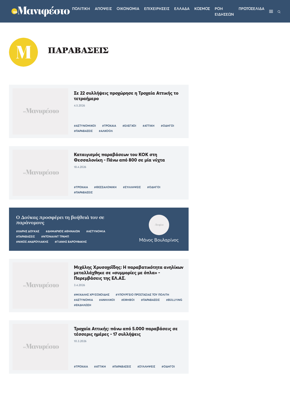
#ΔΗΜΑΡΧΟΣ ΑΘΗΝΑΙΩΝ (63, 231)
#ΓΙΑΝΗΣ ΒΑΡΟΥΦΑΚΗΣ (71, 241)
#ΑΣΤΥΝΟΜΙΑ (95, 231)
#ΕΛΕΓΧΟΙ (129, 125)
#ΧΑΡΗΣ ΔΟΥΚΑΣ (27, 231)
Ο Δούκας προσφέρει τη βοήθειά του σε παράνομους (60, 220)
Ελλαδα (182, 8)
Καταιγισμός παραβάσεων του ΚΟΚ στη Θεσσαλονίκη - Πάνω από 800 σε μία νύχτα (119, 157)
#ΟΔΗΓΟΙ (167, 125)
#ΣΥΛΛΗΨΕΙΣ (132, 187)
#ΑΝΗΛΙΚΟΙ (107, 300)
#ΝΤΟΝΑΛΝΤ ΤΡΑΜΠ (55, 236)
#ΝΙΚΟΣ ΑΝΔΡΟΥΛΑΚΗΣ (32, 241)
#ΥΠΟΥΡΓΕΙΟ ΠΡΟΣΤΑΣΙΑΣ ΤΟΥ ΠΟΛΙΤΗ (142, 294)
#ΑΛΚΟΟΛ (106, 131)
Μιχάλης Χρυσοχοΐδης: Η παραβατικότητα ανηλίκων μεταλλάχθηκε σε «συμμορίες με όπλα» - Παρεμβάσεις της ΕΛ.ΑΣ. (128, 272)
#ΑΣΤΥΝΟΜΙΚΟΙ (85, 125)
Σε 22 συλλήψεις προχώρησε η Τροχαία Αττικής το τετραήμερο (126, 95)
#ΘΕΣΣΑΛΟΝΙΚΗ (105, 187)
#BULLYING (174, 300)
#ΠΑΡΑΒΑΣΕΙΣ (83, 131)
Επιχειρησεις (156, 8)
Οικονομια (128, 8)
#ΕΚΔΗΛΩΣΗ (82, 305)
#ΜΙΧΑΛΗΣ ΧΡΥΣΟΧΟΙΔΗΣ (91, 294)
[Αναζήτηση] (279, 11)
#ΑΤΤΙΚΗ (148, 125)
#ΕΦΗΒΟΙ (128, 300)
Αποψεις (103, 8)
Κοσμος (202, 8)
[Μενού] (271, 11)
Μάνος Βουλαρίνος (159, 239)
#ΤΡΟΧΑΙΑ (109, 125)
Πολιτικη (81, 8)
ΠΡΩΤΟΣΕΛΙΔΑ (251, 8)
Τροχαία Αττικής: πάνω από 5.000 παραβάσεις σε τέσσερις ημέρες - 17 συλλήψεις (126, 331)
